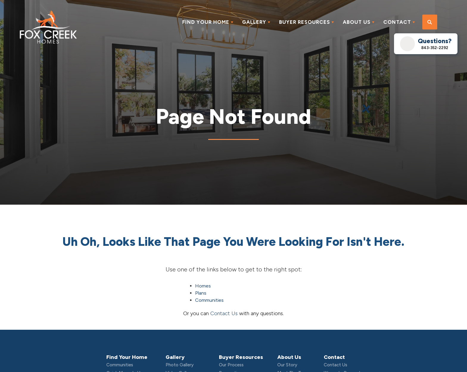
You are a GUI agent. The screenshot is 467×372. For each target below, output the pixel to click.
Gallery (175, 357)
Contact (334, 357)
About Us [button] (357, 22)
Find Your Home (126, 357)
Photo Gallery (180, 365)
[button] (429, 22)
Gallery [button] (254, 22)
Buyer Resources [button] (304, 22)
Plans (200, 293)
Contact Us (224, 313)
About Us (289, 357)
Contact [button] (397, 22)
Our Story (287, 365)
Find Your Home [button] (205, 22)
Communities (209, 300)
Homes (203, 286)
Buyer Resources (241, 357)
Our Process (231, 365)
